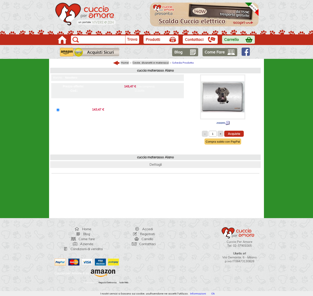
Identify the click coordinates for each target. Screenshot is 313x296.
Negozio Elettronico (108, 282)
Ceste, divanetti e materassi (151, 62)
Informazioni (198, 293)
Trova (132, 39)
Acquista (234, 133)
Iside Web (123, 282)
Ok (213, 293)
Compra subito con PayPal (223, 141)
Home (125, 62)
